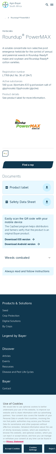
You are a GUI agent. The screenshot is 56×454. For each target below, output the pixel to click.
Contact (6, 388)
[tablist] (28, 152)
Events (6, 361)
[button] (28, 257)
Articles (6, 355)
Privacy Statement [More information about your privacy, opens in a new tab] (14, 442)
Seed (5, 310)
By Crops (7, 326)
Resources (8, 366)
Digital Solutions (11, 321)
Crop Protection (10, 315)
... (5, 18)
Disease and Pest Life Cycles (18, 371)
